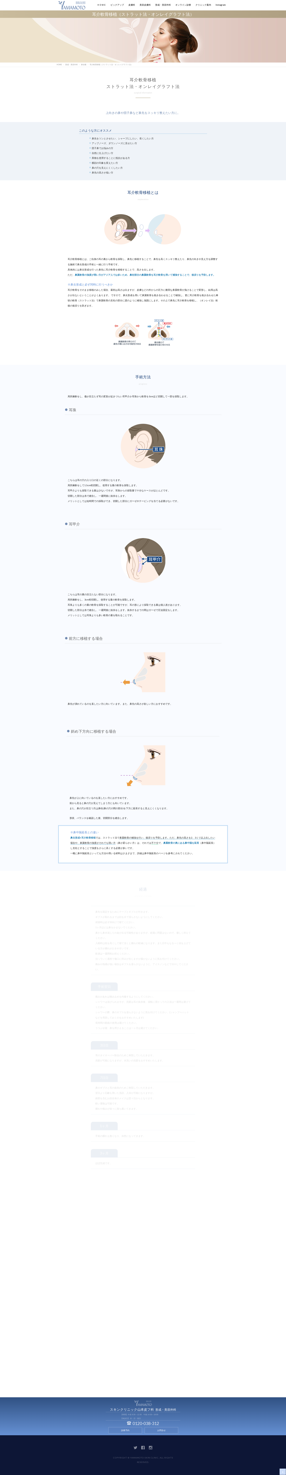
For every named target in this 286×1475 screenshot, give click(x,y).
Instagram (221, 4)
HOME (59, 65)
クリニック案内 (203, 4)
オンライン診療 (183, 4)
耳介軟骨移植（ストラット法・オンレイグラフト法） (111, 65)
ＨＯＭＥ (101, 4)
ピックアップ (117, 4)
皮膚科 (131, 4)
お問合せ (161, 1430)
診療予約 (125, 1430)
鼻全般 (83, 65)
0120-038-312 (143, 1423)
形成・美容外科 (163, 4)
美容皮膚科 (145, 4)
